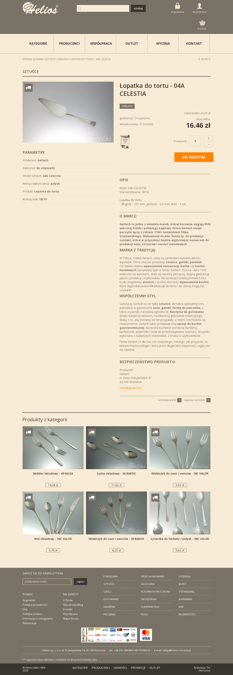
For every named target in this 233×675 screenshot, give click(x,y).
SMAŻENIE (109, 607)
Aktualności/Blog (73, 605)
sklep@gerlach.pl (130, 388)
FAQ (25, 609)
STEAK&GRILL (187, 591)
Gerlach (63, 59)
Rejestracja (199, 8)
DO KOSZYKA (193, 157)
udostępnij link (169, 400)
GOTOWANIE (111, 599)
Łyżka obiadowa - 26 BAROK (116, 473)
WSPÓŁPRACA (101, 43)
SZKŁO (107, 591)
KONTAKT (194, 43)
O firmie (68, 600)
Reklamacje (30, 623)
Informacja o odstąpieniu (38, 618)
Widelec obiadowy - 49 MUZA (53, 473)
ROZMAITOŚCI (187, 614)
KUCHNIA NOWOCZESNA (155, 591)
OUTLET (131, 43)
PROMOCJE (138, 668)
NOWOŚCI (120, 668)
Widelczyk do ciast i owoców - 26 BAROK (116, 539)
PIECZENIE (109, 614)
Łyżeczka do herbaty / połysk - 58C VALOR (180, 539)
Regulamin (29, 600)
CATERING (185, 576)
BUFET (182, 584)
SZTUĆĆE (108, 584)
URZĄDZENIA (148, 599)
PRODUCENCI (69, 43)
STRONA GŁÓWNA (33, 59)
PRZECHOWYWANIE (152, 576)
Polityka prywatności (35, 605)
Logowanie (177, 8)
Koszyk (202, 25)
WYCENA (163, 43)
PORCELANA (110, 576)
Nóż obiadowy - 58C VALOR (53, 539)
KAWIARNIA (185, 599)
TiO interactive (204, 669)
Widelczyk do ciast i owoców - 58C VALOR (179, 473)
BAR (181, 607)
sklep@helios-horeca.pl (176, 650)
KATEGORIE (80, 668)
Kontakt (67, 609)
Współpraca (70, 614)
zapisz (80, 581)
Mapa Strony (71, 618)
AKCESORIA (148, 584)
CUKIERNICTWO (150, 607)
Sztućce (50, 59)
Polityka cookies (32, 614)
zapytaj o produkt (197, 400)
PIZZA (144, 614)
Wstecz (204, 59)
